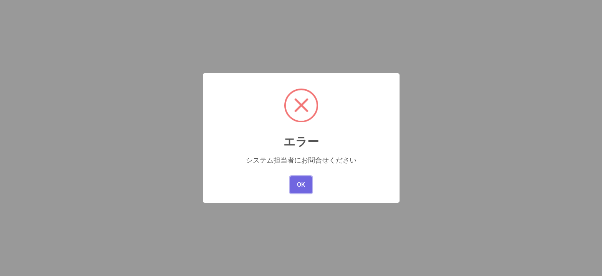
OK (301, 184)
